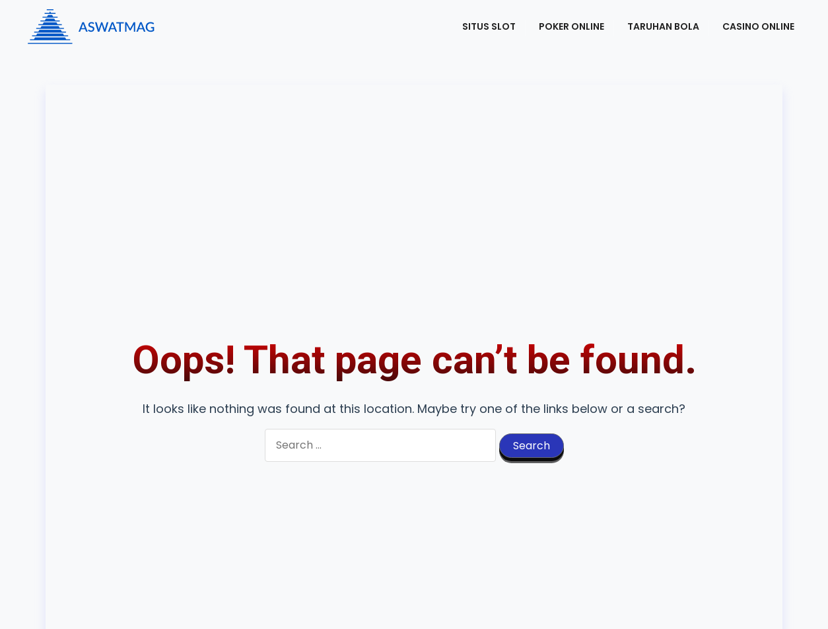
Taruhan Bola (663, 26)
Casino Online (758, 26)
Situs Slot (489, 26)
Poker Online (571, 26)
